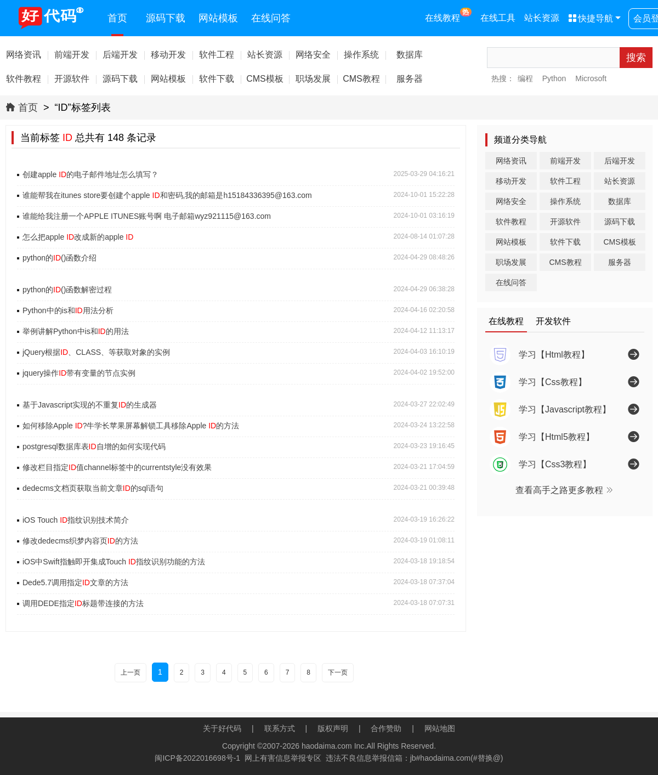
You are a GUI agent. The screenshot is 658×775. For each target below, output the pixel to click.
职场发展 (511, 262)
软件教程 (511, 221)
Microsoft (590, 78)
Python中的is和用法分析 (68, 310)
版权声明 (332, 728)
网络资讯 (511, 160)
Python (554, 78)
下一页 (338, 672)
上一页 (130, 672)
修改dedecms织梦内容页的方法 (80, 540)
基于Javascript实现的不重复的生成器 (89, 404)
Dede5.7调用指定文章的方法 (75, 582)
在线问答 (271, 18)
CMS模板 (619, 241)
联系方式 (279, 728)
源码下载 (165, 18)
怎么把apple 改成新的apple (77, 237)
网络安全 (511, 201)
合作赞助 (386, 728)
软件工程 (565, 181)
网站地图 (439, 728)
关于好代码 (222, 728)
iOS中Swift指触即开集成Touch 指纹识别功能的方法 (113, 561)
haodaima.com (327, 746)
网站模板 (218, 18)
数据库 (619, 201)
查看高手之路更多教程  (564, 489)
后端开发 (619, 160)
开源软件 (565, 221)
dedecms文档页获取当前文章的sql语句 (92, 488)
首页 (117, 18)
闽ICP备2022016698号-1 (197, 758)
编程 (525, 78)
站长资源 (541, 17)
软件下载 (565, 241)
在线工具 (497, 17)
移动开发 (511, 181)
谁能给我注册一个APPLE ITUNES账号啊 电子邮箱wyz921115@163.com (146, 216)
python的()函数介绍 (59, 257)
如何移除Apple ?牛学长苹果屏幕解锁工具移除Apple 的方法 (130, 425)
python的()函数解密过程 (67, 289)
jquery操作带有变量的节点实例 (78, 373)
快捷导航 (590, 18)
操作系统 (565, 201)
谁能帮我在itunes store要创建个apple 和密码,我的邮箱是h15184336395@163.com (167, 195)
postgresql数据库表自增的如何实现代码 (94, 446)
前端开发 (565, 160)
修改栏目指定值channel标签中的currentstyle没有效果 (117, 467)
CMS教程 (565, 262)
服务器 (619, 262)
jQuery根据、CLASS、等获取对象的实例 (96, 352)
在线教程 (448, 15)
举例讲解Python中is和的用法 (75, 331)
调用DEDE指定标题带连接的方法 (83, 603)
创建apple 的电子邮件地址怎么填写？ (90, 174)
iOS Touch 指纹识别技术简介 (75, 520)
